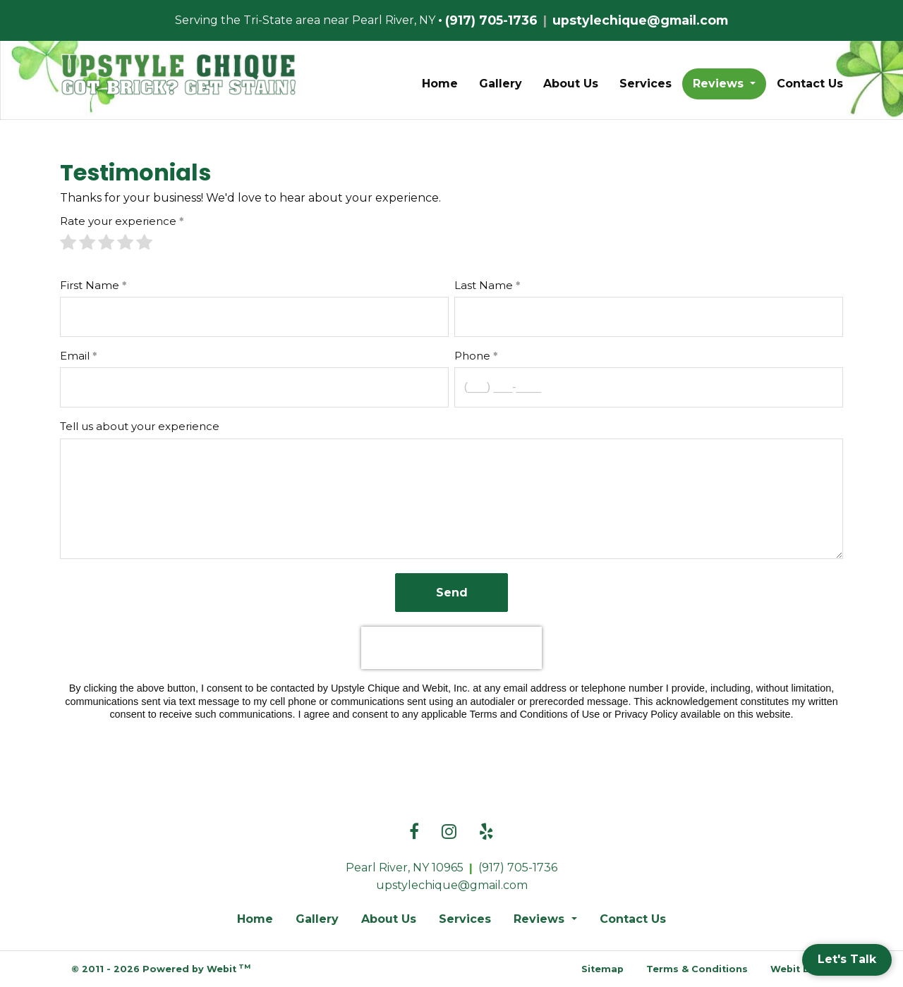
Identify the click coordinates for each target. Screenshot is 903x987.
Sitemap (602, 969)
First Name (89, 285)
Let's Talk (847, 959)
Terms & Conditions (697, 969)
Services (645, 83)
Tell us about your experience (139, 426)
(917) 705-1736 (491, 20)
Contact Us (810, 83)
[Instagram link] (449, 832)
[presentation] (451, 648)
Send (452, 592)
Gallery (500, 83)
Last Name (483, 285)
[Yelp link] (486, 832)
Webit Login (801, 969)
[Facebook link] (414, 832)
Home (440, 83)
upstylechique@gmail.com (640, 20)
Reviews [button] (720, 83)
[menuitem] (439, 83)
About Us (570, 83)
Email (75, 355)
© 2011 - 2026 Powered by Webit (160, 968)
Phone (472, 355)
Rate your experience (118, 221)
